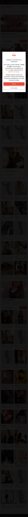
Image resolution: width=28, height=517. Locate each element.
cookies (7, 70)
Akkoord (14, 84)
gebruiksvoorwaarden (13, 72)
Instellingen (14, 88)
